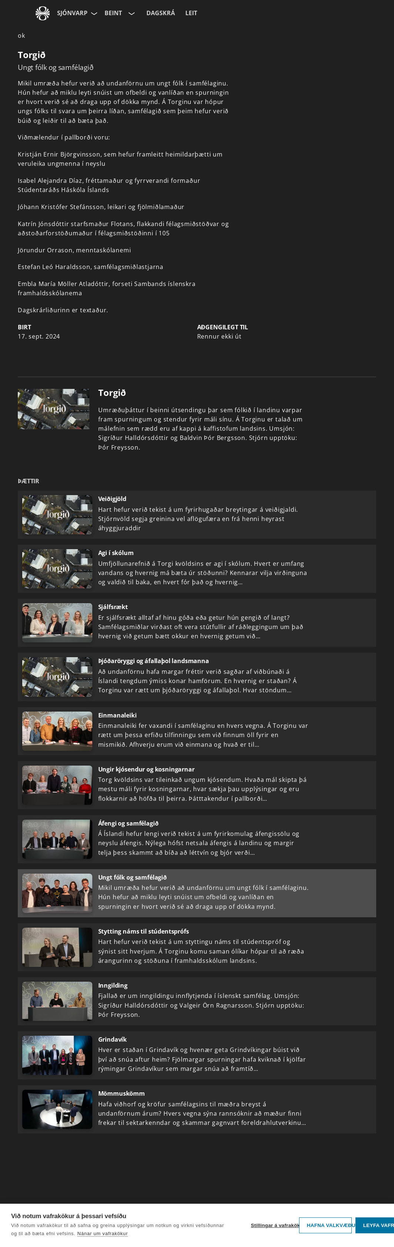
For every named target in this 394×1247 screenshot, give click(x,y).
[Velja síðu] (93, 13)
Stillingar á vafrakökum (273, 1225)
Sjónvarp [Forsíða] (72, 13)
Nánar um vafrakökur (102, 1233)
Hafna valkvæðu (329, 1225)
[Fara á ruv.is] (43, 13)
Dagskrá (160, 13)
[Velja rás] (131, 13)
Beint (113, 13)
